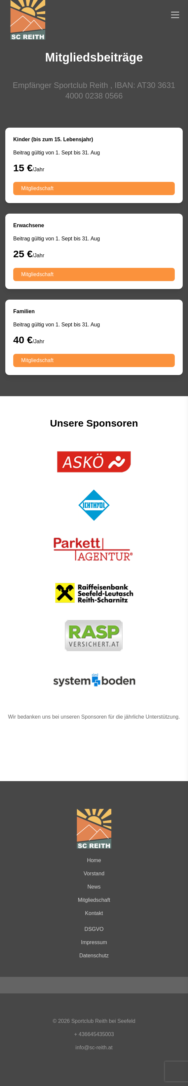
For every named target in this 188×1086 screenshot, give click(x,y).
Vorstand (94, 873)
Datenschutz (94, 955)
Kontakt (94, 913)
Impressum (94, 942)
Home (94, 860)
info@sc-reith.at (93, 1047)
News (93, 887)
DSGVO (94, 929)
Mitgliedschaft (37, 188)
